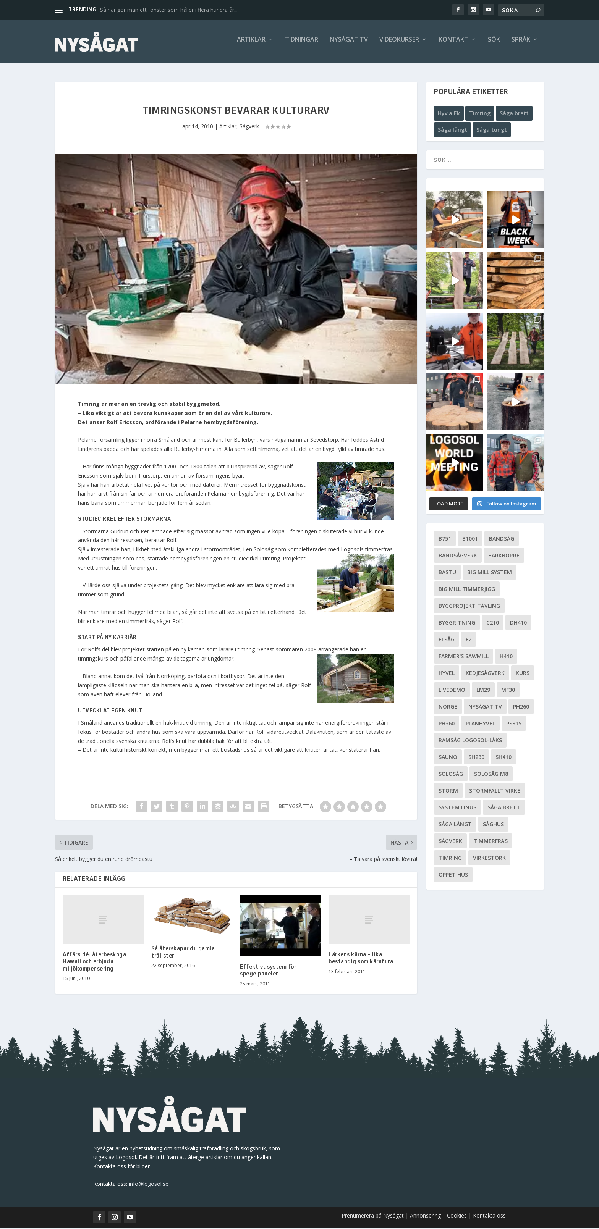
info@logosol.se (148, 1185)
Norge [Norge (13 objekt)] (448, 707)
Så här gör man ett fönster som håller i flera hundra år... (169, 9)
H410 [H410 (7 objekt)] (506, 657)
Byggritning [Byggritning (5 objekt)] (457, 623)
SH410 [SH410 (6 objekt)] (503, 757)
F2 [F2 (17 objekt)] (468, 640)
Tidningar (301, 44)
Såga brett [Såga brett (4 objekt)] (503, 808)
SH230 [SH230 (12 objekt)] (476, 757)
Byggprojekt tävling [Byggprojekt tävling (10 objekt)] (469, 606)
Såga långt (452, 130)
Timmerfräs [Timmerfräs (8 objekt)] (490, 841)
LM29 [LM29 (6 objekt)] (483, 690)
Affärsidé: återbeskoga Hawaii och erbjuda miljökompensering (94, 962)
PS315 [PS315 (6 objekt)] (513, 724)
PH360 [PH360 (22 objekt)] (447, 724)
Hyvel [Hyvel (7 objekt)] (447, 673)
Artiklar (251, 44)
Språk (521, 44)
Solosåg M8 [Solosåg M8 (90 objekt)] (491, 774)
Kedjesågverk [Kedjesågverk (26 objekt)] (485, 673)
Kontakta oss (489, 1216)
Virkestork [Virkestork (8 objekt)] (489, 858)
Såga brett (514, 114)
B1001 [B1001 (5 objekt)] (470, 539)
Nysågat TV (349, 44)
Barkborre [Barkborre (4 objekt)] (504, 556)
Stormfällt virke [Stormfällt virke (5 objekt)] (494, 791)
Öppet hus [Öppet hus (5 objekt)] (453, 875)
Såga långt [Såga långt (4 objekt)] (455, 824)
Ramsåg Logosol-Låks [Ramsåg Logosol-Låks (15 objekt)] (470, 741)
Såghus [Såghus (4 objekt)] (493, 824)
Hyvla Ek (449, 114)
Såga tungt (491, 130)
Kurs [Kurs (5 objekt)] (522, 673)
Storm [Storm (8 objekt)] (448, 791)
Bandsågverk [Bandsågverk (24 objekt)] (458, 556)
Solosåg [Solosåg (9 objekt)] (451, 774)
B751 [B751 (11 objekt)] (445, 539)
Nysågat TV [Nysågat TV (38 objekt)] (485, 707)
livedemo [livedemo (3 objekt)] (452, 690)
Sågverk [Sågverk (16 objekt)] (450, 841)
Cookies (457, 1216)
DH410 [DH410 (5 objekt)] (518, 623)
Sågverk (249, 127)
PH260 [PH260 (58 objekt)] (521, 707)
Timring (480, 114)
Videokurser (399, 44)
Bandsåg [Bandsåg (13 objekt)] (501, 539)
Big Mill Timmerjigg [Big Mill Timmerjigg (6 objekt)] (467, 589)
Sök (494, 44)
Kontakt (453, 44)
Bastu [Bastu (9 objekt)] (447, 573)
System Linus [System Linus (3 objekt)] (457, 808)
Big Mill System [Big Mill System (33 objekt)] (489, 573)
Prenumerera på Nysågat (373, 1216)
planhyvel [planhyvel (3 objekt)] (480, 724)
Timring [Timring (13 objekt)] (450, 858)
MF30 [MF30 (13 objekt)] (508, 690)
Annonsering (425, 1216)
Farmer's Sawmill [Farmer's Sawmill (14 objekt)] (464, 657)
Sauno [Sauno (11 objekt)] (448, 757)
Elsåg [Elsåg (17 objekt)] (447, 640)
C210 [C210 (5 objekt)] (492, 623)
